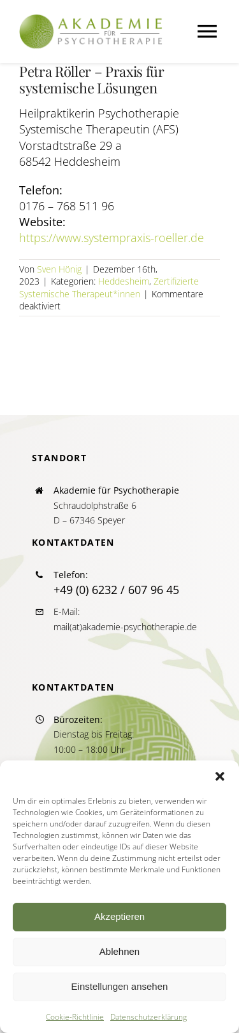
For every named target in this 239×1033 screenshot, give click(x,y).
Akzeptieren (119, 916)
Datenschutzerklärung (148, 1016)
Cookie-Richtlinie (75, 1016)
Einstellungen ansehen (119, 986)
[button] (220, 776)
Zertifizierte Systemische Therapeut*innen (109, 287)
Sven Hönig (59, 269)
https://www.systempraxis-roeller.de (111, 237)
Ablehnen (119, 951)
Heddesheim (123, 281)
